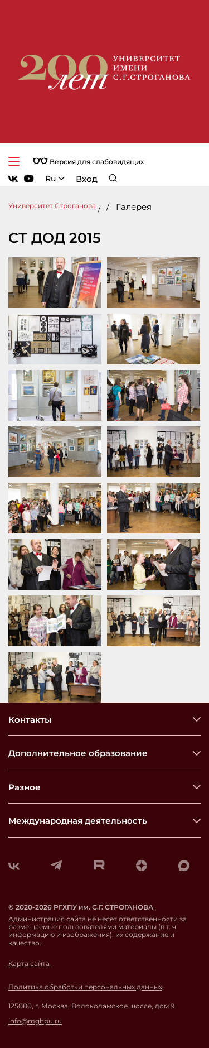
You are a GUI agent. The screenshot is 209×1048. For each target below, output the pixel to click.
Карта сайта (29, 964)
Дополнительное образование (78, 753)
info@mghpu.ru (35, 1021)
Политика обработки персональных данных (85, 987)
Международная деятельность (77, 820)
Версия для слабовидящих (88, 161)
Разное (24, 787)
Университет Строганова (52, 205)
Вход (87, 179)
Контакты (29, 719)
